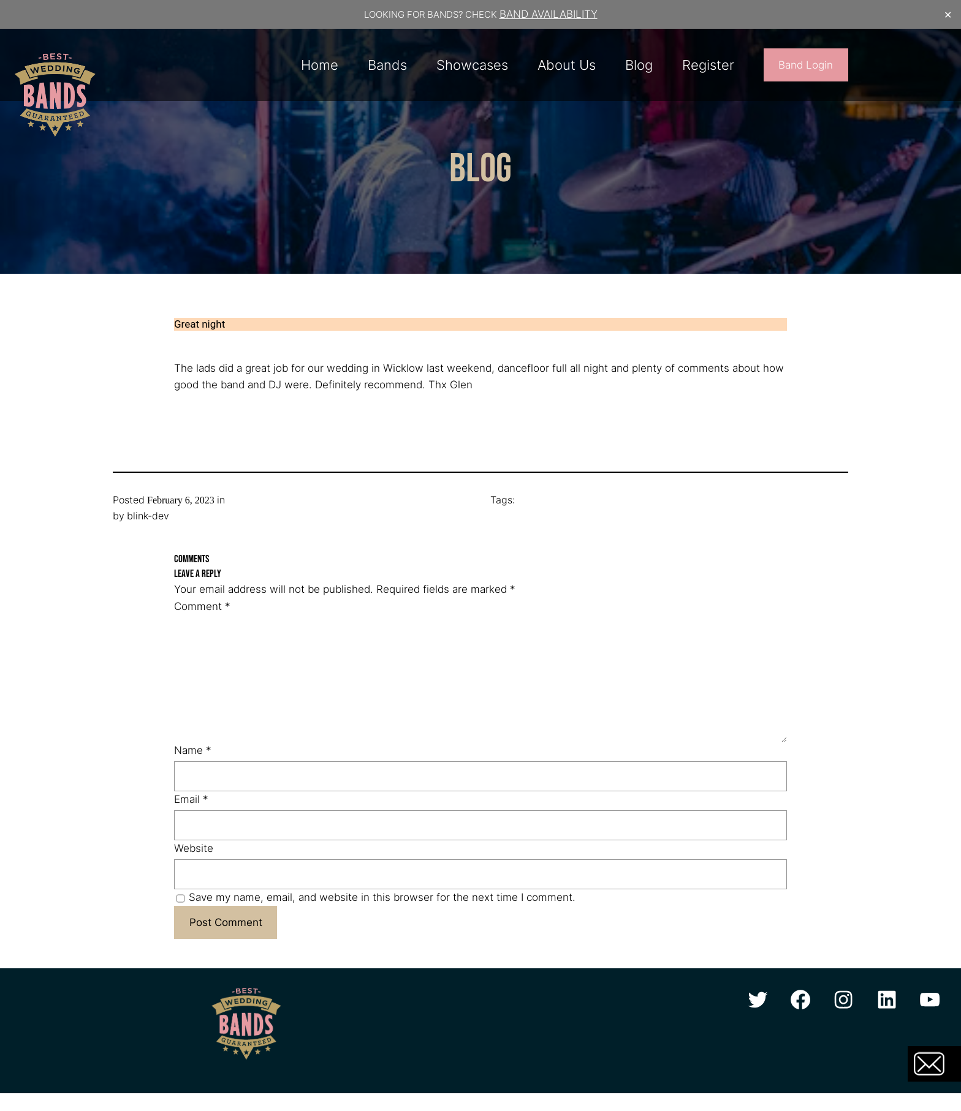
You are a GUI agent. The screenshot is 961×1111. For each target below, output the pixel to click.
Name (192, 750)
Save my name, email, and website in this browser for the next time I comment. (382, 897)
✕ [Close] (948, 14)
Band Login (805, 65)
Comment (202, 606)
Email (191, 799)
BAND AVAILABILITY (548, 14)
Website (193, 848)
